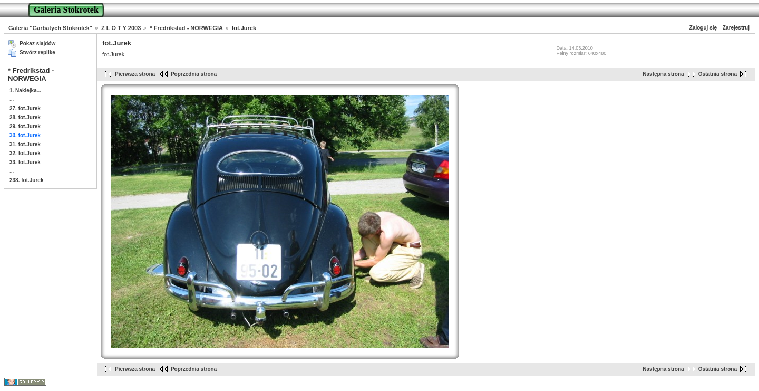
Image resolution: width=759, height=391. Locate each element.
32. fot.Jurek (25, 153)
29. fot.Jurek (25, 126)
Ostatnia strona (717, 74)
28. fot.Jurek (25, 117)
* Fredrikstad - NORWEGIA (186, 28)
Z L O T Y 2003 (121, 28)
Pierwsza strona (135, 74)
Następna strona (663, 74)
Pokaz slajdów (37, 43)
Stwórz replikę (37, 52)
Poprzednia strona (194, 74)
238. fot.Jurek (26, 180)
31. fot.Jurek (25, 144)
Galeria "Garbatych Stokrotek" (50, 28)
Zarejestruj (736, 28)
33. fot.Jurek (25, 162)
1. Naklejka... (25, 90)
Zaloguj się (703, 28)
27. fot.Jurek (25, 108)
